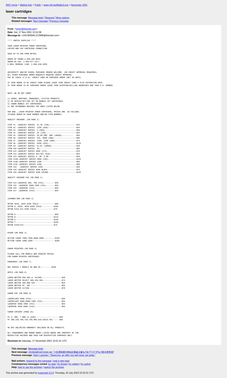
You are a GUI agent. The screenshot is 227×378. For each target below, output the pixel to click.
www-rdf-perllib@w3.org (56, 5)
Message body (35, 18)
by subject (74, 364)
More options (62, 18)
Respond (49, 18)
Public (38, 5)
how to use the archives (30, 367)
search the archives (54, 367)
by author (86, 364)
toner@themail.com (26, 29)
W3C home (11, 5)
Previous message (59, 21)
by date (52, 364)
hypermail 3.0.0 (46, 373)
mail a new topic (61, 361)
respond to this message (38, 361)
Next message (40, 21)
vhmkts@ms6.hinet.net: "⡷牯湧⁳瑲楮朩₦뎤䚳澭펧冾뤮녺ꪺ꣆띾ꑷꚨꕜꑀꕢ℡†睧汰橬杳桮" (71, 352)
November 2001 (79, 5)
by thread (62, 364)
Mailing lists (26, 5)
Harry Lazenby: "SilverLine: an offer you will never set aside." (64, 355)
